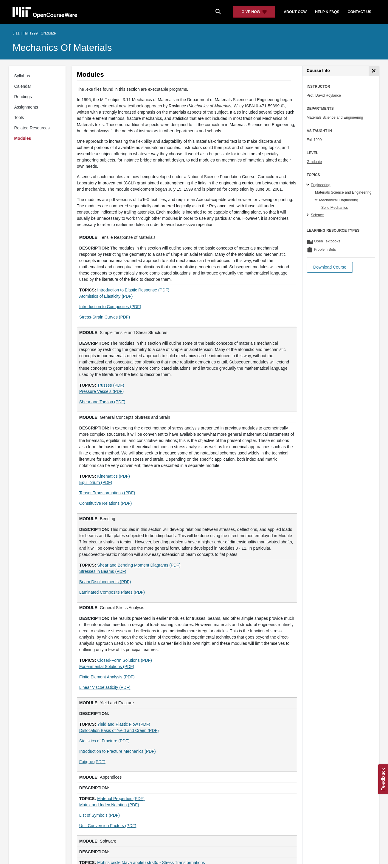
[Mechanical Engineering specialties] (317, 200)
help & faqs (327, 12)
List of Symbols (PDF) (99, 815)
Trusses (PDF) (110, 385)
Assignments (26, 107)
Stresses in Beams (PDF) (102, 571)
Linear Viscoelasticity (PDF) (105, 687)
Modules (22, 138)
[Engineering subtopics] (309, 185)
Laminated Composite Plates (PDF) (112, 592)
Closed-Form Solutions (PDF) (124, 660)
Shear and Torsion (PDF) (102, 401)
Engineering (320, 185)
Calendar (22, 86)
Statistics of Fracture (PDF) (104, 740)
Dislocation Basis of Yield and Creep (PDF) (119, 730)
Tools (19, 117)
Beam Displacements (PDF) (105, 581)
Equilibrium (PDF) (95, 482)
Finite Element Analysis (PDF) (107, 677)
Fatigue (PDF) (92, 761)
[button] (330, 267)
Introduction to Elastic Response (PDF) (133, 290)
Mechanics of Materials (62, 47)
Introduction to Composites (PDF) (110, 306)
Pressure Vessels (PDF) (101, 391)
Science (317, 215)
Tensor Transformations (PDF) (107, 492)
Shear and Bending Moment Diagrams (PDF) (138, 565)
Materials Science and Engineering (335, 117)
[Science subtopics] (309, 215)
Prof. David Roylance (324, 95)
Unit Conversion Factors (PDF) (107, 825)
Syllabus (22, 75)
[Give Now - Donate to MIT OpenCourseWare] (254, 12)
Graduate (314, 162)
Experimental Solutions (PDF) (106, 666)
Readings (23, 96)
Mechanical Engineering (338, 200)
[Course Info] (374, 71)
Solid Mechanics (334, 208)
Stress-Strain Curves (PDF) (104, 317)
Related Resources (32, 128)
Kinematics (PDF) (113, 476)
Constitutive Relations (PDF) (105, 503)
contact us (359, 12)
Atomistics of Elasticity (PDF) (106, 296)
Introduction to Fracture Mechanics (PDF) (117, 751)
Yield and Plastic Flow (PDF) (123, 724)
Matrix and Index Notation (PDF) (109, 804)
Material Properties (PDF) (121, 798)
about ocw (295, 12)
